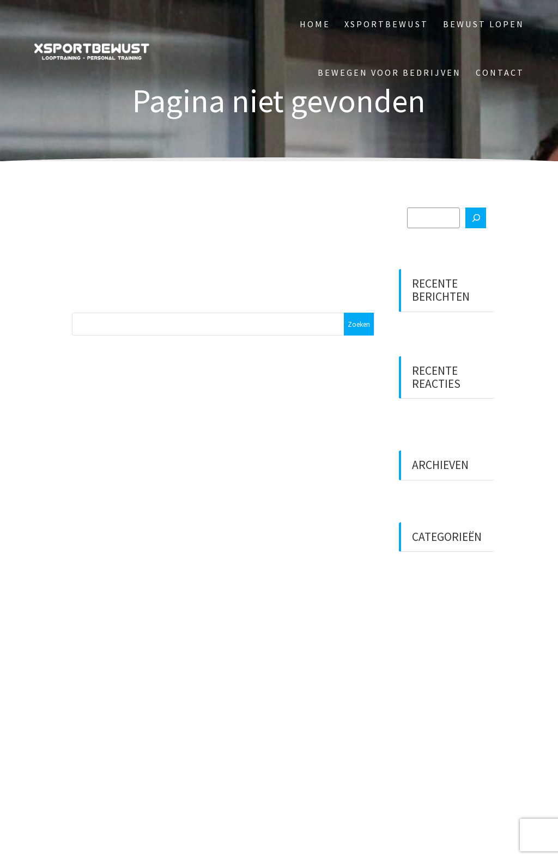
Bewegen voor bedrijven (389, 72)
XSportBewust (386, 24)
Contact (500, 72)
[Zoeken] (475, 218)
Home (315, 24)
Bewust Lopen (483, 24)
